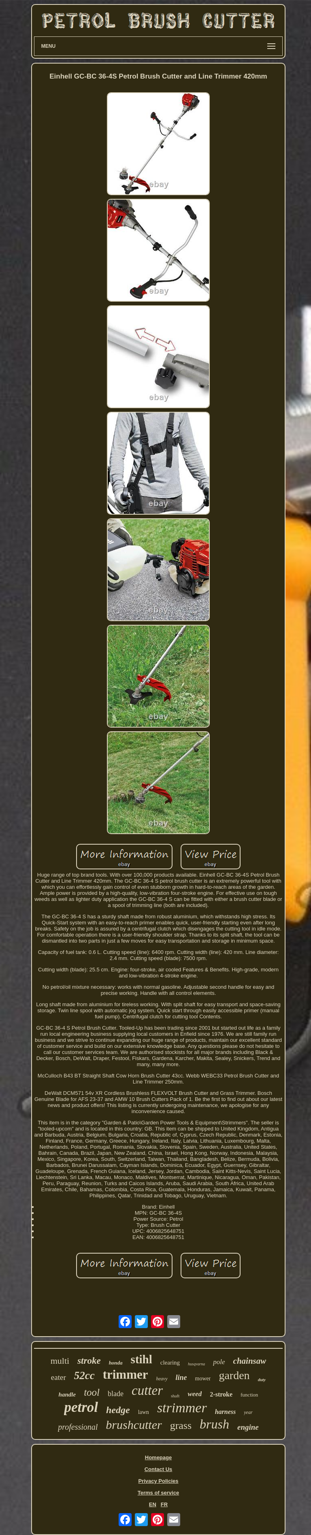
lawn (143, 1412)
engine (248, 1427)
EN (152, 1504)
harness (225, 1411)
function (249, 1395)
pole (219, 1362)
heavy (162, 1379)
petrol (81, 1407)
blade (116, 1394)
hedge (118, 1410)
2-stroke (221, 1394)
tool (92, 1392)
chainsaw (249, 1361)
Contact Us (159, 1469)
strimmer (182, 1407)
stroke (89, 1361)
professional (78, 1426)
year (248, 1412)
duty (262, 1379)
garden (234, 1375)
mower (203, 1378)
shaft (175, 1395)
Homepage (158, 1457)
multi (60, 1361)
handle (67, 1394)
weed (194, 1394)
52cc (84, 1375)
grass (181, 1425)
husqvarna (196, 1364)
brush (214, 1424)
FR (164, 1504)
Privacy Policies (158, 1481)
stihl (141, 1359)
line (181, 1377)
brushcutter (134, 1424)
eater (58, 1377)
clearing (170, 1362)
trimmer (125, 1374)
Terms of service (158, 1493)
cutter (147, 1390)
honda (116, 1363)
